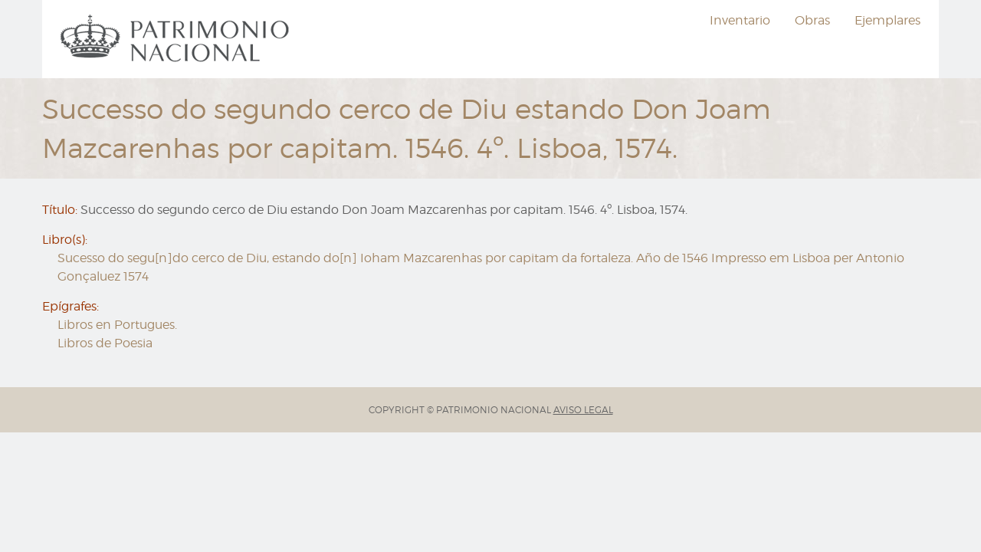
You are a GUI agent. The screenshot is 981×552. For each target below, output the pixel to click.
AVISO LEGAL (583, 410)
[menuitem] (177, 39)
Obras (812, 20)
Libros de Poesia (105, 343)
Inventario (740, 20)
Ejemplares (887, 20)
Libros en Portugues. (117, 324)
